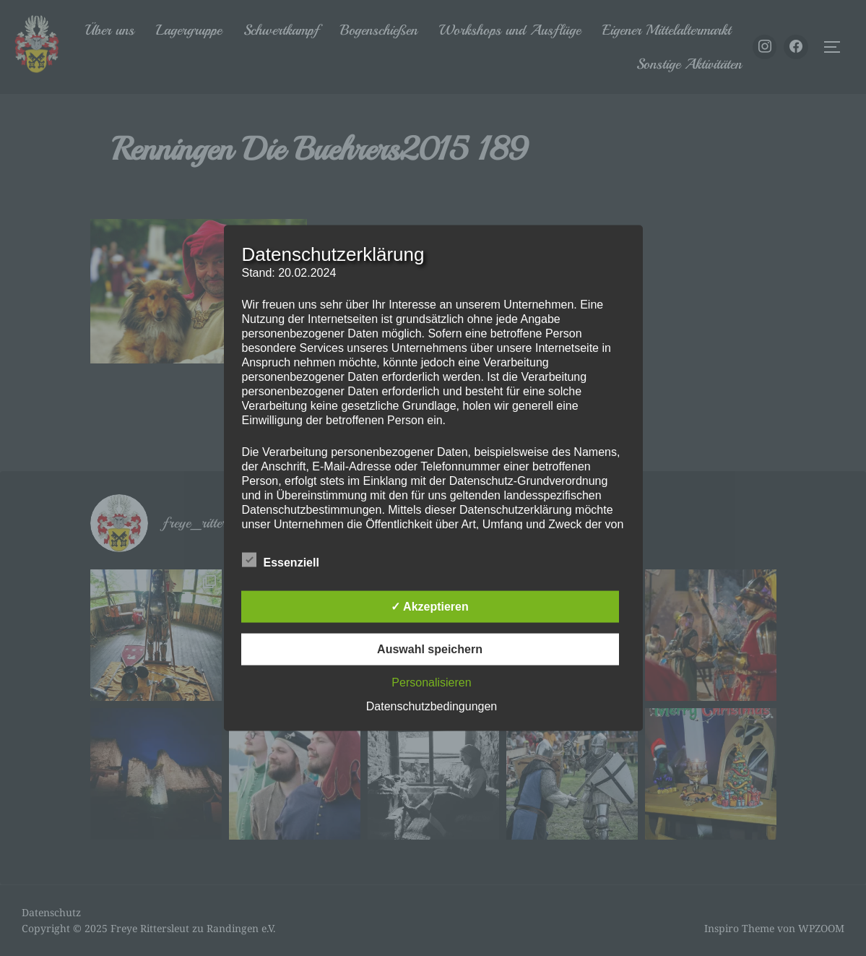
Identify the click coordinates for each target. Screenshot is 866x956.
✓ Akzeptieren (430, 606)
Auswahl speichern (429, 649)
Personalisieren (431, 682)
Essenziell (280, 560)
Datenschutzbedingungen (431, 706)
